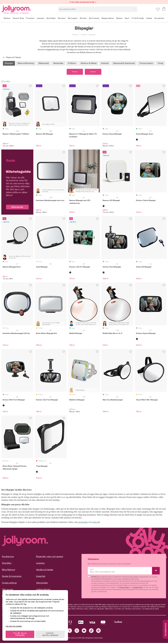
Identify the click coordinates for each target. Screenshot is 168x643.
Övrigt (160, 63)
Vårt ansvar (7, 589)
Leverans (40, 563)
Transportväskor (146, 63)
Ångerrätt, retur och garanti (49, 556)
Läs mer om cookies (14, 626)
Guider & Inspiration (12, 576)
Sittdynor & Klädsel (88, 63)
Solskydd (105, 63)
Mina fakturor (8, 569)
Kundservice (8, 556)
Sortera (93, 72)
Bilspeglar (92, 35)
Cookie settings (9, 583)
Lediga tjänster (43, 589)
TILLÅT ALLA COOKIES (20, 634)
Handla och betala (44, 569)
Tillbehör (83, 35)
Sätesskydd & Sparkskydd (124, 63)
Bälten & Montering (26, 63)
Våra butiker (42, 583)
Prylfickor (72, 63)
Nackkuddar (58, 63)
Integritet (40, 576)
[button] (157, 10)
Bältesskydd (44, 63)
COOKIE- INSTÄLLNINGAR (50, 634)
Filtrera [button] (74, 72)
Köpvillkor (7, 563)
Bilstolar (75, 35)
